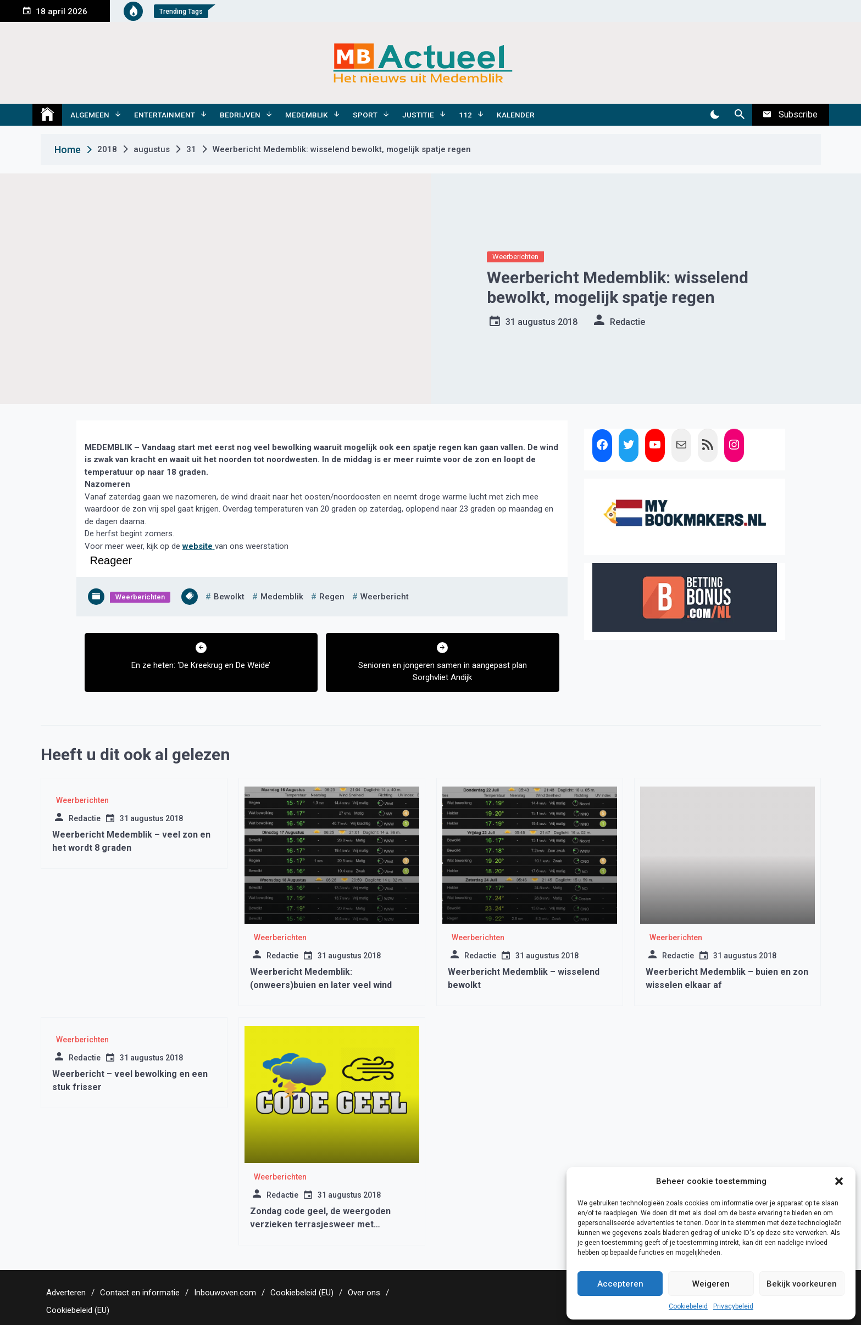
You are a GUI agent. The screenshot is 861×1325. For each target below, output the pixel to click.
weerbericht (384, 597)
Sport (365, 114)
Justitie (418, 114)
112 (465, 114)
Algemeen (89, 114)
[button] (839, 1181)
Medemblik (306, 114)
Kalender (516, 114)
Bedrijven (240, 114)
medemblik (281, 597)
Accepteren (620, 1284)
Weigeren (711, 1284)
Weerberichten (515, 256)
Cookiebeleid (688, 1306)
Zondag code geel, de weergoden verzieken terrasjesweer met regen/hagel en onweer (320, 1224)
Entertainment (164, 114)
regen (332, 597)
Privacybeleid (733, 1306)
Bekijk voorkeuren (801, 1284)
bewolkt (229, 597)
